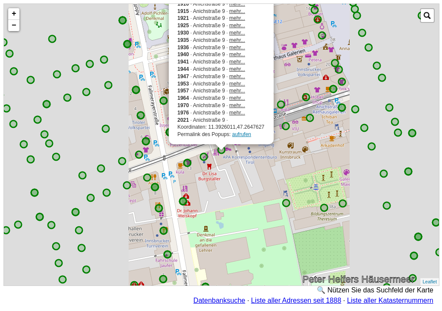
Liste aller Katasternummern (390, 300)
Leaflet (430, 281)
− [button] (14, 25)
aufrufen (241, 134)
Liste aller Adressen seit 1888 (296, 300)
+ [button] (14, 14)
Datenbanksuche (219, 300)
